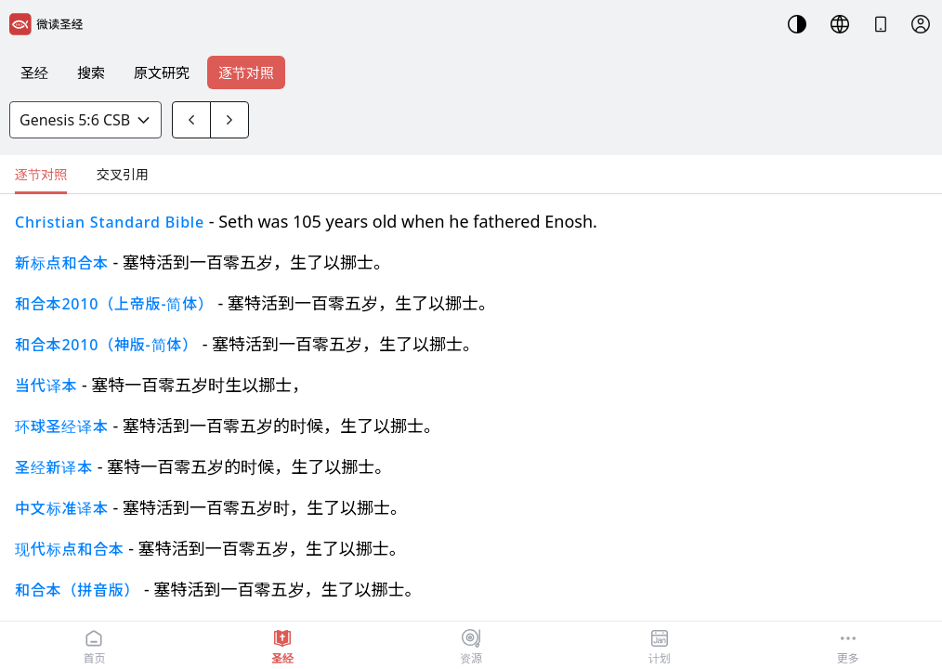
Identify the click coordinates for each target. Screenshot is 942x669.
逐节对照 (246, 72)
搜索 (91, 72)
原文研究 (162, 72)
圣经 (34, 72)
